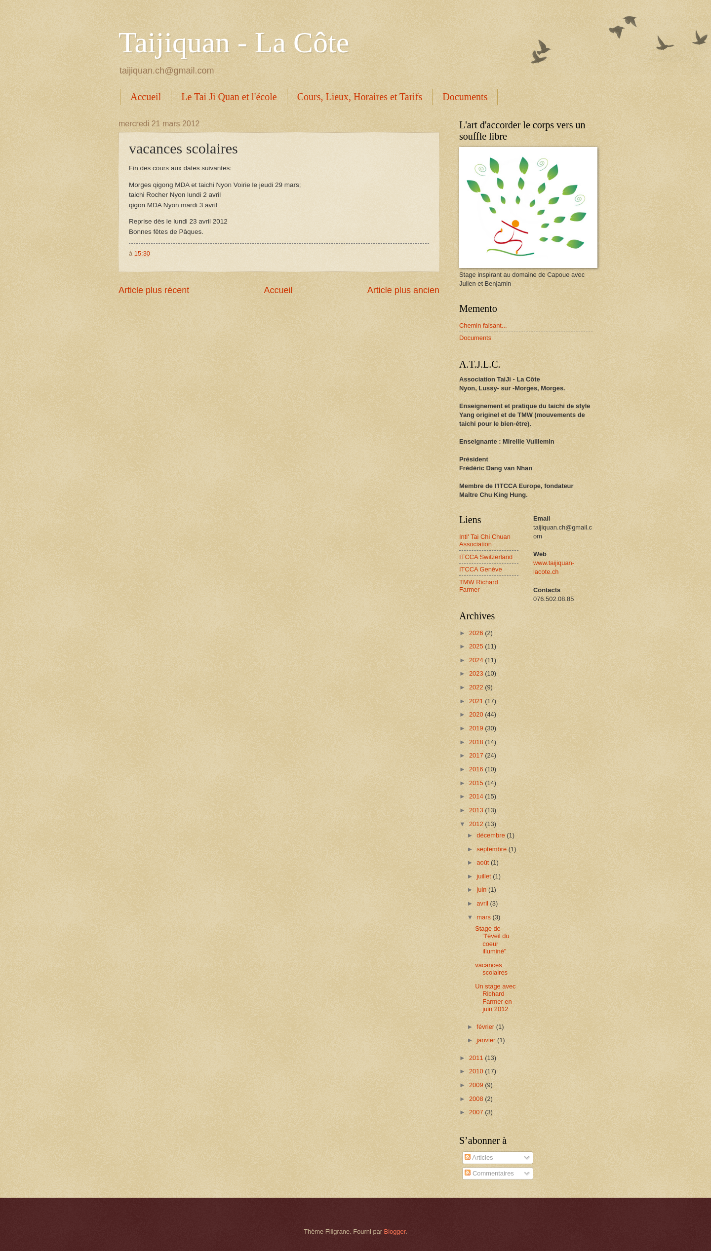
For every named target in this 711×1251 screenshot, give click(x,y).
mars (484, 917)
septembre (492, 849)
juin (482, 889)
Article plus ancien (403, 290)
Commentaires (489, 1173)
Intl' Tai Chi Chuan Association (485, 540)
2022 (477, 687)
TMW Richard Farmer (478, 585)
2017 (477, 755)
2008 (477, 1098)
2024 (477, 660)
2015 (477, 783)
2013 (477, 810)
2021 (477, 701)
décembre (491, 835)
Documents (464, 96)
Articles (479, 1157)
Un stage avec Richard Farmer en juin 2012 (495, 998)
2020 (477, 714)
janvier (486, 1040)
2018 (477, 742)
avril (483, 903)
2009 (477, 1085)
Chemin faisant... (483, 325)
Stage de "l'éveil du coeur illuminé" (492, 940)
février (486, 1026)
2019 (477, 728)
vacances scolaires (491, 968)
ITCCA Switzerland (486, 557)
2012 (477, 824)
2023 (477, 673)
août (483, 862)
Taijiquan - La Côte (233, 42)
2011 (477, 1057)
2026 (477, 633)
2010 (477, 1071)
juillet (484, 876)
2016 (477, 769)
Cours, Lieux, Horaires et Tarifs (360, 96)
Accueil (145, 96)
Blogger (395, 1231)
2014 (477, 796)
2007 (477, 1112)
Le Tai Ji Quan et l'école (228, 96)
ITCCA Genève (480, 569)
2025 (477, 646)
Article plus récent (153, 290)
